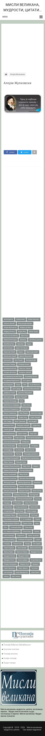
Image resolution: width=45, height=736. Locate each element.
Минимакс (37, 482)
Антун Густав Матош (11, 336)
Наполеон (7, 495)
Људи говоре (9, 663)
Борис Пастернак (22, 348)
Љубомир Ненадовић (11, 458)
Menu (5, 17)
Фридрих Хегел (9, 560)
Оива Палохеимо (31, 503)
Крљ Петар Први (9, 446)
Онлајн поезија (9, 658)
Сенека (36, 531)
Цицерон (35, 564)
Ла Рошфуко (8, 450)
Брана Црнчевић (32, 352)
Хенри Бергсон (36, 560)
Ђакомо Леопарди (10, 401)
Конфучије (25, 442)
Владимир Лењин (31, 376)
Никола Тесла (8, 499)
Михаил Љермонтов (26, 486)
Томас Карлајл (9, 548)
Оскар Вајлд (8, 511)
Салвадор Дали (16, 527)
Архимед (23, 340)
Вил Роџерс (19, 360)
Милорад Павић (9, 482)
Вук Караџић (8, 385)
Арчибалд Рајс (9, 344)
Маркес (36, 466)
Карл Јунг (33, 433)
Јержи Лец (36, 425)
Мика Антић (24, 474)
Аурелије (20, 344)
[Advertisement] (22, 46)
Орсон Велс (34, 507)
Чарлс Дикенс (23, 568)
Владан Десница (10, 372)
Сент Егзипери (9, 535)
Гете (24, 385)
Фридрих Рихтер (9, 556)
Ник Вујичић (34, 495)
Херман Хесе (24, 564)
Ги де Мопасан (35, 385)
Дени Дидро (16, 389)
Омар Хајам (8, 507)
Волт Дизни (27, 380)
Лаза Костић (8, 454)
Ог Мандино (17, 503)
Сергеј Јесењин (33, 535)
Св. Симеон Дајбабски (11, 531)
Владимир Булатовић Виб (13, 376)
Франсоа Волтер (35, 548)
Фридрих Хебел (23, 556)
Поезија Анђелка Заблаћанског (17, 645)
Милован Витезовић (27, 478)
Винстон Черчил (25, 368)
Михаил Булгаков (10, 486)
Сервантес (20, 535)
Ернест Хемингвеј (10, 413)
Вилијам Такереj (9, 364)
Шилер (6, 576)
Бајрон (29, 344)
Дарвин (6, 389)
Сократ (38, 539)
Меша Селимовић (10, 474)
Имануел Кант (9, 425)
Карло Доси (19, 438)
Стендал (7, 544)
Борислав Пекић (9, 352)
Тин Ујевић (36, 544)
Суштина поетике (11, 649)
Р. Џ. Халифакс (26, 519)
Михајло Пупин (24, 491)
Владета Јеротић (25, 372)
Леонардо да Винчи (31, 454)
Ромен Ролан (27, 523)
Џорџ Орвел (35, 572)
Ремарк (37, 519)
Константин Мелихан (11, 442)
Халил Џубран (22, 560)
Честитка (34, 568)
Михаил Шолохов (10, 491)
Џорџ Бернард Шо (22, 572)
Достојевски (8, 397)
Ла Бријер (34, 446)
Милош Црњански (24, 482)
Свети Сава (27, 531)
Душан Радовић (21, 397)
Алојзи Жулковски (17, 83)
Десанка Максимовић (31, 389)
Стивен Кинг (17, 544)
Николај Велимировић (24, 499)
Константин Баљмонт (34, 438)
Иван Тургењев (20, 421)
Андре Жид (22, 331)
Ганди (18, 385)
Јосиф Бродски (9, 433)
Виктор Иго (7, 360)
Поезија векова (10, 654)
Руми (37, 523)
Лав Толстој (30, 450)
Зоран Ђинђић (35, 417)
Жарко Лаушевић (10, 417)
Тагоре (27, 544)
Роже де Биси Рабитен (11, 523)
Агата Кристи (8, 319)
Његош (37, 499)
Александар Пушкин (25, 323)
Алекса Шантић (9, 323)
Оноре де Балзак (21, 507)
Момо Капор (37, 491)
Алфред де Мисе (26, 327)
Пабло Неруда (31, 511)
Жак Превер (24, 413)
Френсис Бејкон (22, 552)
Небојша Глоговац (20, 495)
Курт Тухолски (23, 446)
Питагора (34, 515)
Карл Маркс (8, 438)
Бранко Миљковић (26, 356)
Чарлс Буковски (9, 568)
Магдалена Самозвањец (30, 458)
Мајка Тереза (8, 462)
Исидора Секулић (23, 425)
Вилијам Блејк (31, 360)
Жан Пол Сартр (36, 413)
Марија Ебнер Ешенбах (12, 466)
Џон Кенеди (8, 572)
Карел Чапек (22, 433)
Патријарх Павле (9, 515)
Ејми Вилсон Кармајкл (11, 405)
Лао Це (18, 454)
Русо (5, 527)
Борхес (20, 352)
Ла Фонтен (19, 450)
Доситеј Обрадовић (25, 393)
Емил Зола (26, 405)
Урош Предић (21, 548)
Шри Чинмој (16, 576)
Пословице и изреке (11, 519)
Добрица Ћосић (9, 393)
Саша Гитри (28, 527)
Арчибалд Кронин (35, 340)
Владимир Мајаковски (11, 380)
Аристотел (24, 336)
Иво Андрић (33, 421)
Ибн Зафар (7, 421)
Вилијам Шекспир (10, 368)
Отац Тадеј (19, 511)
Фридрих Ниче (36, 552)
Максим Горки (21, 462)
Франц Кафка (8, 552)
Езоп (21, 401)
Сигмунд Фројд (9, 539)
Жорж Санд (23, 417)
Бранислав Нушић (10, 356)
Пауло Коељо (23, 515)
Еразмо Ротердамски (11, 409)
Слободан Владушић (25, 539)
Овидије (7, 503)
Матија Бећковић (26, 470)
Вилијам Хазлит (23, 364)
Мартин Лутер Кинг (10, 470)
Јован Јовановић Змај (24, 429)
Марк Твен (26, 466)
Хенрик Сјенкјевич (10, 564)
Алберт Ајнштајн (33, 319)
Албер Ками (20, 319)
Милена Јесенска (10, 478)
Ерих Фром (25, 409)
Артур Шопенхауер (10, 340)
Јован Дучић (8, 429)
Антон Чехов (33, 331)
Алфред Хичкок (9, 331)
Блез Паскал (8, 348)
